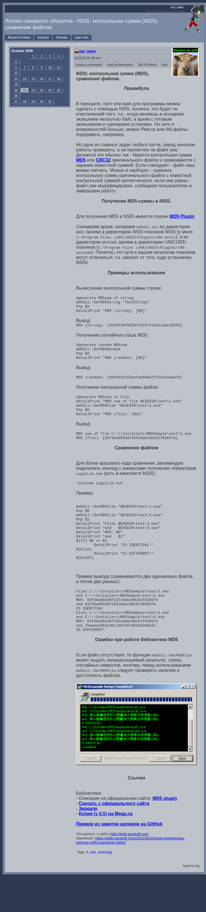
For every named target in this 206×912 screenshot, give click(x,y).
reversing (105, 887)
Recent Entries (19, 38)
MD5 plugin (165, 833)
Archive (43, 38)
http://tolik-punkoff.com (130, 869)
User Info (82, 38)
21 (24, 90)
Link (164, 65)
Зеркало (88, 843)
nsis (93, 887)
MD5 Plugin (181, 216)
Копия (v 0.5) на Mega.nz (106, 848)
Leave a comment (89, 65)
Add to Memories (120, 65)
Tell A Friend (147, 65)
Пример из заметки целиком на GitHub (119, 859)
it (87, 887)
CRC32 (103, 160)
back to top (191, 901)
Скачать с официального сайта (114, 838)
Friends (61, 38)
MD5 (81, 160)
